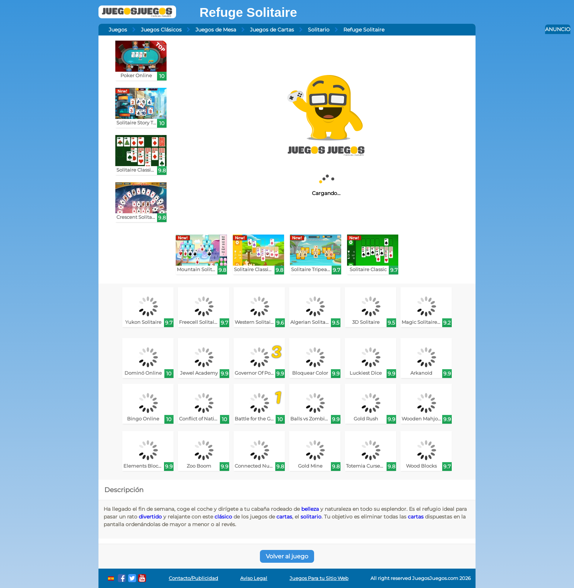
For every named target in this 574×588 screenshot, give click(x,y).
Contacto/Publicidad (193, 578)
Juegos (118, 29)
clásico (223, 516)
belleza (310, 509)
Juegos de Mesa (215, 29)
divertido (150, 516)
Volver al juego (287, 556)
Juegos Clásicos (161, 29)
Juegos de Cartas (272, 29)
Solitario (318, 29)
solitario (311, 516)
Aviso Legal (253, 578)
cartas (284, 516)
